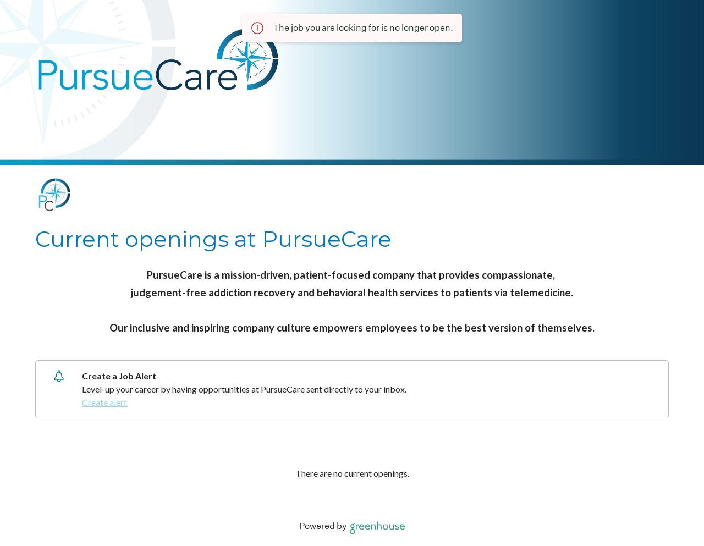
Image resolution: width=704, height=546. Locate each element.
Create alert (104, 402)
